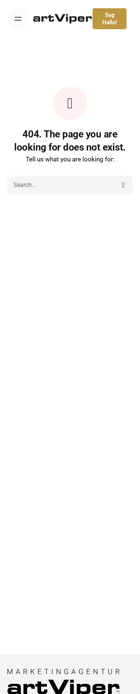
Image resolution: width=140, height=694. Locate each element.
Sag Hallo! (109, 19)
